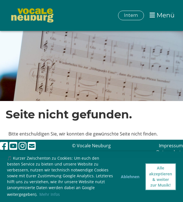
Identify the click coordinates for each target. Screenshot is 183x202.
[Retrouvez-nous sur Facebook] (4, 146)
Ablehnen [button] (130, 176)
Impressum (171, 146)
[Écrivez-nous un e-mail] (32, 146)
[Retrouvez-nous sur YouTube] (13, 146)
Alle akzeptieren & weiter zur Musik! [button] (160, 176)
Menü (162, 15)
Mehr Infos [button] (49, 194)
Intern (131, 15)
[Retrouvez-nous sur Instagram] (22, 146)
